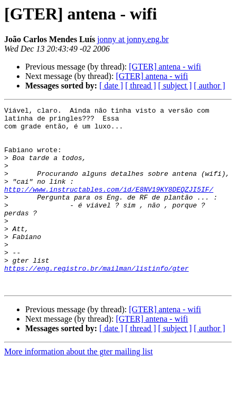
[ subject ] (175, 85)
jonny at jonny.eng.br (133, 39)
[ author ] (209, 85)
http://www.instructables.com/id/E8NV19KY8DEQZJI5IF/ (108, 206)
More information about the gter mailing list (78, 387)
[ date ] (111, 85)
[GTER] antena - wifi (165, 66)
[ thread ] (140, 85)
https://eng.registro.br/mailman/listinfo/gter (96, 301)
